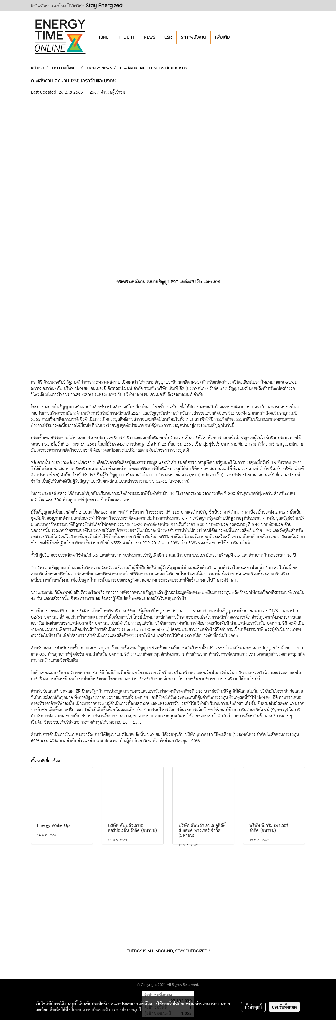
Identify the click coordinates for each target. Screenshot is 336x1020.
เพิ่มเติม (222, 37)
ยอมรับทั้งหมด (284, 1006)
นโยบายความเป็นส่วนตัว (89, 1009)
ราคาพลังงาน (193, 37)
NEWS (149, 37)
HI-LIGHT (126, 37)
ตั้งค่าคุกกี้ (253, 1006)
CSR (168, 37)
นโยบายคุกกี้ (130, 1009)
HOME (102, 37)
